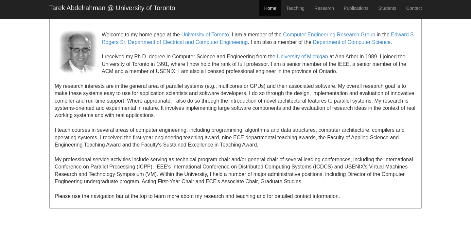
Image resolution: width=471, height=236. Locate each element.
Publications (356, 8)
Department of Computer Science (352, 42)
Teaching (295, 8)
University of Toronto (205, 34)
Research (324, 8)
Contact (414, 8)
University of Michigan (302, 56)
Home (270, 8)
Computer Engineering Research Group (329, 34)
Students (387, 8)
